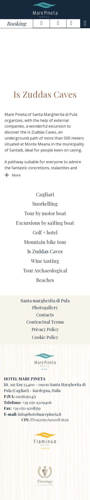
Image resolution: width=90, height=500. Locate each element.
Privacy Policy (45, 329)
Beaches (45, 280)
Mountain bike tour (45, 242)
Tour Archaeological (45, 270)
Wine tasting (45, 261)
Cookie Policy (45, 337)
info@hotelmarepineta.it (39, 414)
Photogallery (45, 307)
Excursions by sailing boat (45, 222)
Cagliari (45, 194)
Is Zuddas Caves (45, 251)
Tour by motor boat (45, 213)
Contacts (45, 315)
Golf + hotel (45, 232)
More (16, 175)
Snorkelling (45, 203)
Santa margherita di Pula (45, 300)
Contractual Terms (45, 322)
